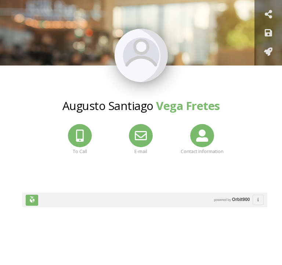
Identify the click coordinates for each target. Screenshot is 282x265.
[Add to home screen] (268, 52)
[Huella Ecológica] (32, 200)
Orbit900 (241, 199)
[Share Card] (268, 15)
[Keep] (268, 34)
